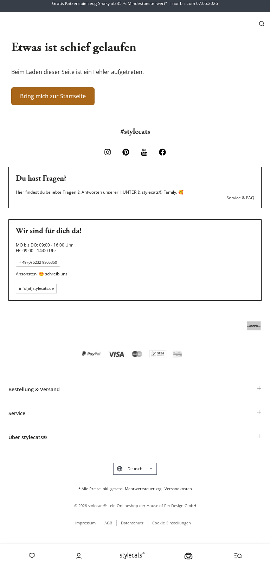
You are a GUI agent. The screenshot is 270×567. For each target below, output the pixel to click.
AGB (108, 522)
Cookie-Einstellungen (171, 522)
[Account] (78, 555)
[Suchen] (261, 23)
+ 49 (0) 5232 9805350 (38, 262)
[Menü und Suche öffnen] (238, 555)
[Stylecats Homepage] (132, 555)
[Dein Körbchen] (188, 555)
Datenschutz (132, 522)
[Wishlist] (32, 555)
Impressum (85, 522)
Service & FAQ (240, 198)
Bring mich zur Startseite (53, 96)
